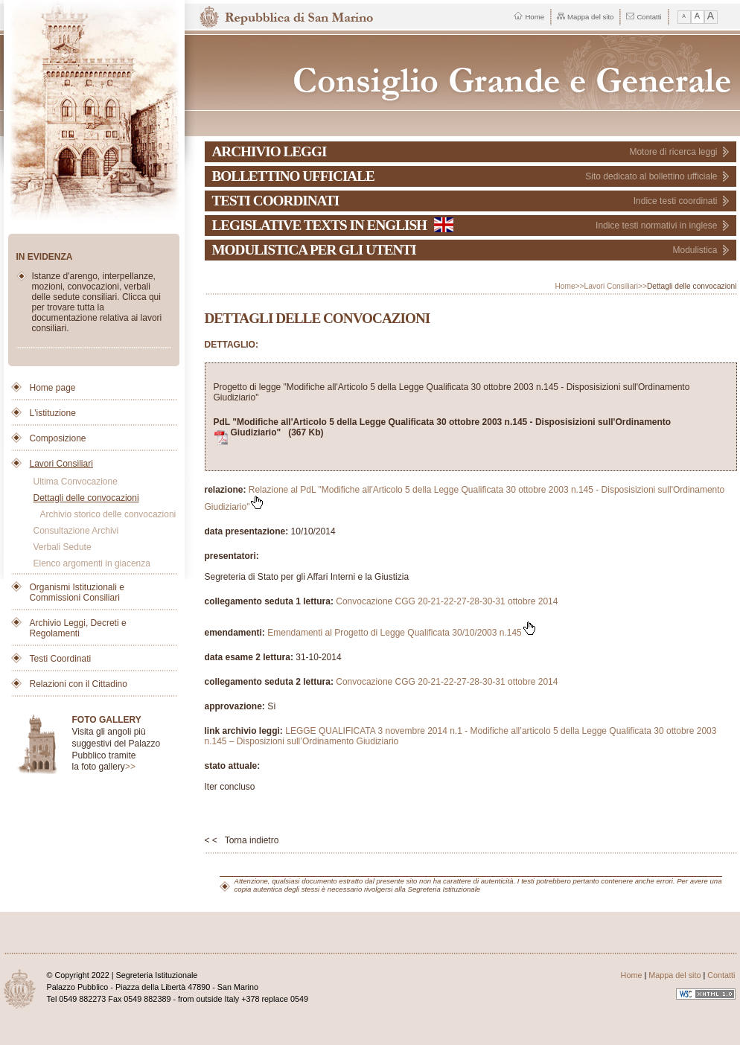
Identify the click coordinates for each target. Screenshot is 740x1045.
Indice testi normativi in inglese (656, 225)
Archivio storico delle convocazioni (108, 514)
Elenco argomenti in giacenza (92, 563)
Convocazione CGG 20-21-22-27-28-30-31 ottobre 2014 (447, 601)
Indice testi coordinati (676, 201)
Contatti (643, 17)
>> (130, 766)
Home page (53, 388)
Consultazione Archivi (76, 530)
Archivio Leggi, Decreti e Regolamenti (78, 628)
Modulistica (694, 250)
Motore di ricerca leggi (673, 152)
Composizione (58, 438)
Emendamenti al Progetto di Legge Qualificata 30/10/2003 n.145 (402, 632)
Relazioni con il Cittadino (78, 684)
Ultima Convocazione (76, 481)
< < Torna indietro (242, 840)
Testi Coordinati (61, 658)
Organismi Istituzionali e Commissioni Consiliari (77, 592)
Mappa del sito (585, 17)
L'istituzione (53, 413)
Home (529, 16)
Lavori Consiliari (61, 463)
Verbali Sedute (63, 547)
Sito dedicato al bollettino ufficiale (651, 176)
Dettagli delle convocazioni (86, 498)
